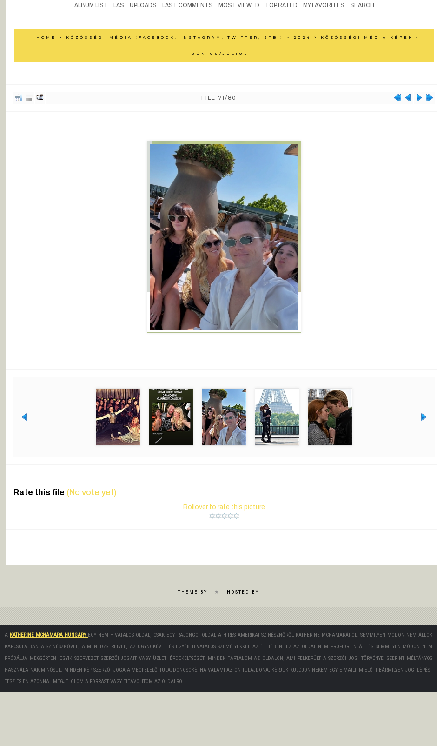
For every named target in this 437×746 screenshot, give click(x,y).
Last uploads (135, 5)
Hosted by (243, 591)
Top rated (281, 5)
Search (362, 5)
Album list (91, 5)
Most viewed (238, 5)
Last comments (187, 5)
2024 (302, 37)
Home (46, 37)
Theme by (192, 591)
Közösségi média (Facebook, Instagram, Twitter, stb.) (175, 37)
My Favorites (323, 5)
